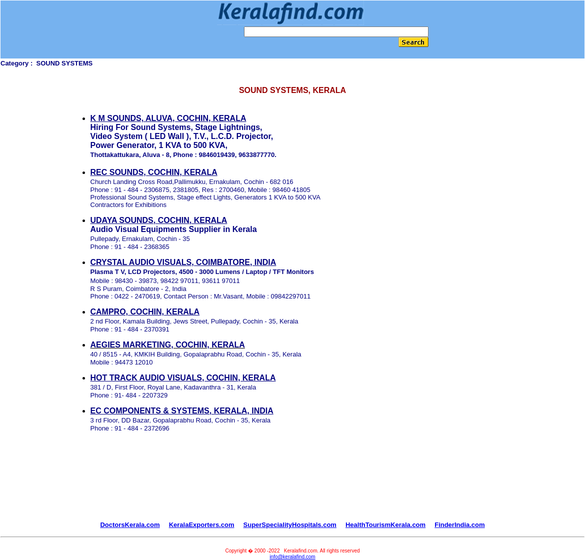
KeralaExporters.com (201, 524)
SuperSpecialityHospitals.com (290, 524)
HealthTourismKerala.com (386, 524)
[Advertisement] (292, 481)
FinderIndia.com (459, 524)
